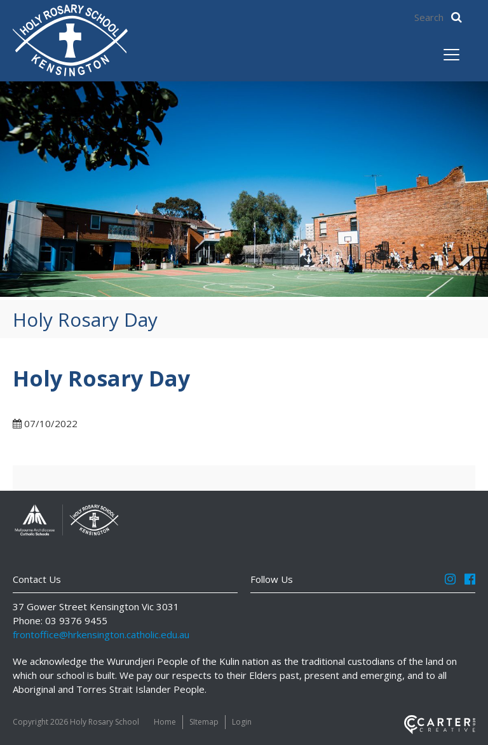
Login (242, 721)
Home (165, 721)
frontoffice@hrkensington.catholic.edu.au (101, 634)
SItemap (204, 721)
